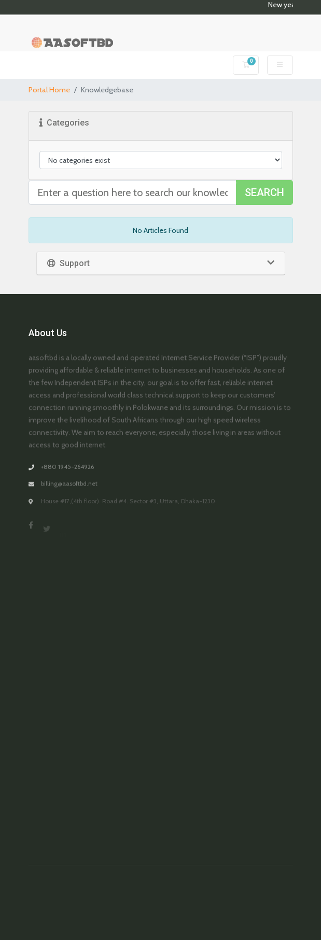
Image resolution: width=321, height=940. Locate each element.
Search (264, 192)
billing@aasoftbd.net (69, 491)
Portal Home (49, 89)
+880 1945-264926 (67, 473)
